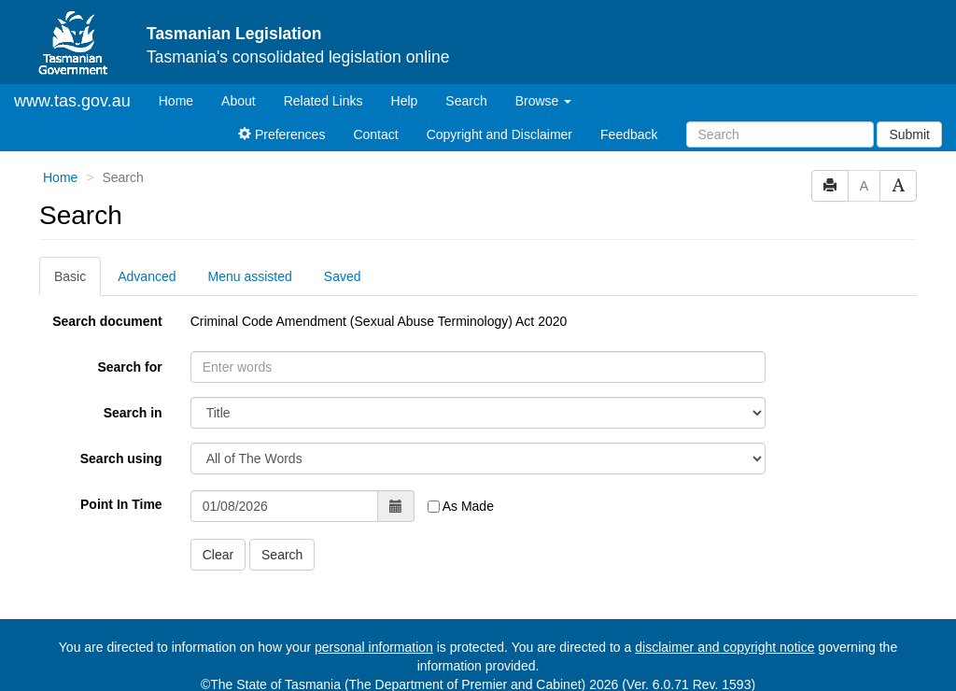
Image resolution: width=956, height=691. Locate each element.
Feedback (628, 134)
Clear (218, 554)
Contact (375, 134)
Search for (129, 367)
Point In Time (121, 504)
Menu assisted (250, 276)
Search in (133, 412)
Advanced (147, 276)
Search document (107, 321)
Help (404, 100)
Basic (70, 276)
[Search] (780, 134)
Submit (909, 134)
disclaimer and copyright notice (724, 647)
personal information (374, 647)
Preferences (281, 134)
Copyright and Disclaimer (499, 134)
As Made (461, 506)
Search (465, 100)
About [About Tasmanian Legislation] (238, 100)
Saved (342, 276)
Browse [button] (543, 100)
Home (183, 99)
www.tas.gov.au (72, 101)
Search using (121, 458)
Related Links (323, 100)
